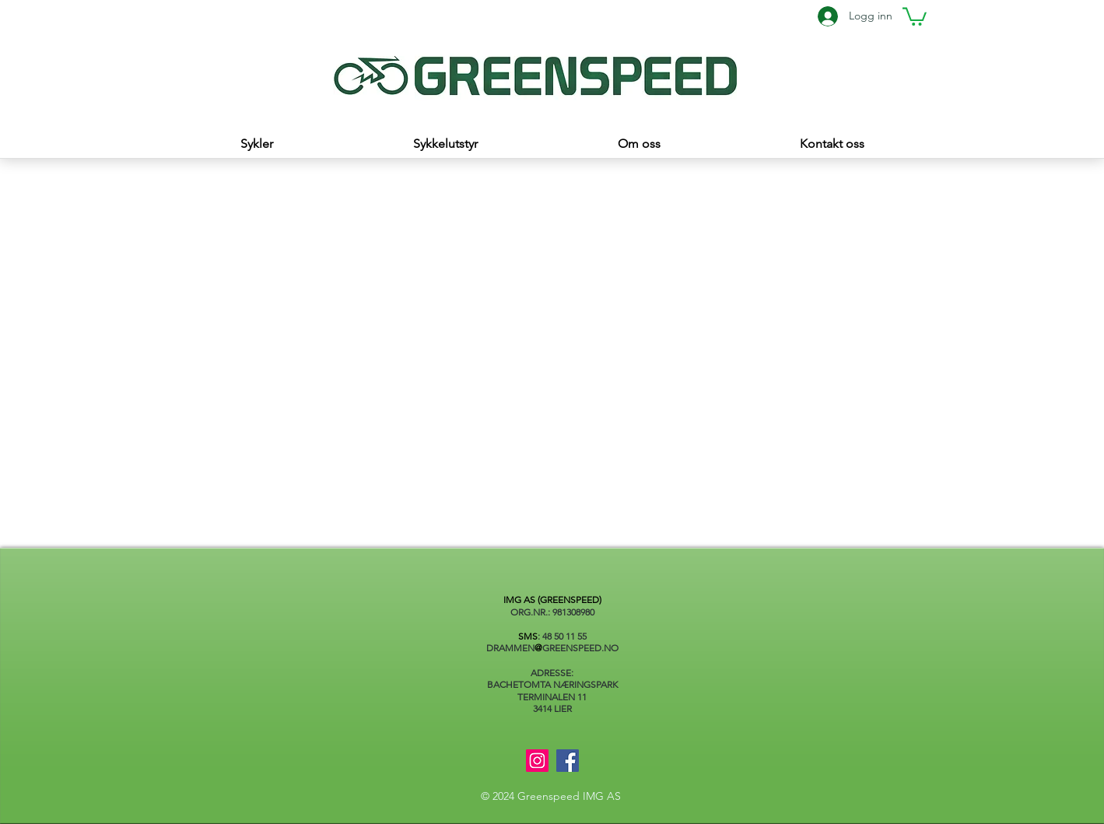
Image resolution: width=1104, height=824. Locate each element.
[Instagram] (537, 760)
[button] (914, 15)
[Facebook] (567, 760)
